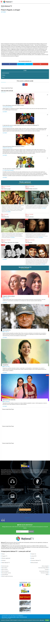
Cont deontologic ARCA (43, 567)
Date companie (45, 566)
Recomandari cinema (6, 572)
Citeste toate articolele (25, 509)
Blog (12, 501)
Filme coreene (5, 569)
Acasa (3, 554)
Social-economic (5, 73)
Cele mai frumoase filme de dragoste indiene (13, 146)
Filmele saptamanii (6, 558)
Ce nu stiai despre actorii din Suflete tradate (13, 105)
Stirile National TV (6, 562)
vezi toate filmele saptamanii (25, 183)
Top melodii (37, 501)
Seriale (32, 558)
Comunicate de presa (43, 571)
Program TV (4, 556)
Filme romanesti (10, 170)
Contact (46, 569)
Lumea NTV (33, 556)
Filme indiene (9, 106)
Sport (3, 77)
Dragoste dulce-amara (9, 296)
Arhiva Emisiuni (34, 562)
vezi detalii (5, 111)
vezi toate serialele (25, 268)
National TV (27, 517)
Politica (3, 75)
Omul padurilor (7, 330)
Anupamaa (5, 365)
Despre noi (33, 554)
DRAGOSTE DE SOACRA (9, 399)
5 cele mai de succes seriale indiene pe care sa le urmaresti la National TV (21, 125)
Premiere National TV (36, 560)
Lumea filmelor (5, 574)
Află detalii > (42, 620)
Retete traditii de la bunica (7, 576)
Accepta (47, 620)
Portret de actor (5, 566)
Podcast (37, 487)
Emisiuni (12, 487)
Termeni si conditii (44, 572)
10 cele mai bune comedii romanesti (11, 168)
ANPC (47, 574)
